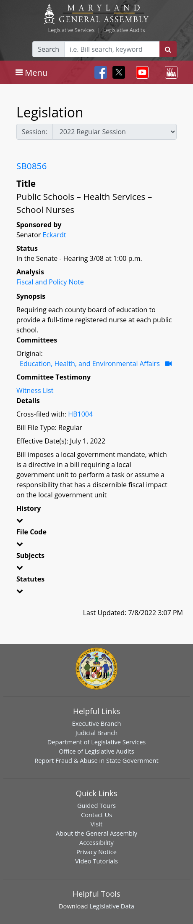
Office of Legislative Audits (96, 751)
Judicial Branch (97, 732)
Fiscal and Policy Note (50, 282)
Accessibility (96, 842)
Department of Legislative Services (96, 742)
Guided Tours (96, 805)
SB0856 (31, 166)
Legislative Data (111, 906)
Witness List (34, 390)
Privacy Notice (96, 851)
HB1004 (80, 414)
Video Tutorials (96, 861)
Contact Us (96, 814)
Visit (96, 824)
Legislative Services (71, 30)
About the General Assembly (96, 833)
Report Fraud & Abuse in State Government (96, 760)
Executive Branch (96, 723)
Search (48, 49)
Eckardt (54, 234)
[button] (96, 522)
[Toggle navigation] (31, 72)
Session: (34, 131)
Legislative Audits (124, 30)
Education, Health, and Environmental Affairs (90, 363)
